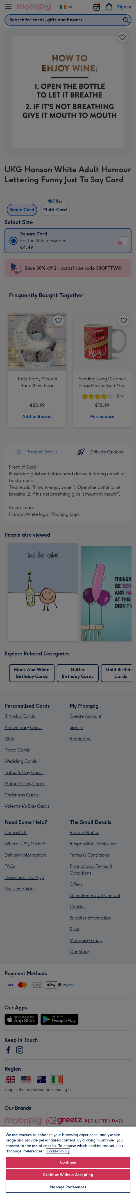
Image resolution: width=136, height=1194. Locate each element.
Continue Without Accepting (68, 1175)
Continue (68, 1162)
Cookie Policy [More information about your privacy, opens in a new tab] (58, 1151)
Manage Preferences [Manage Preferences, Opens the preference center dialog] (68, 1187)
